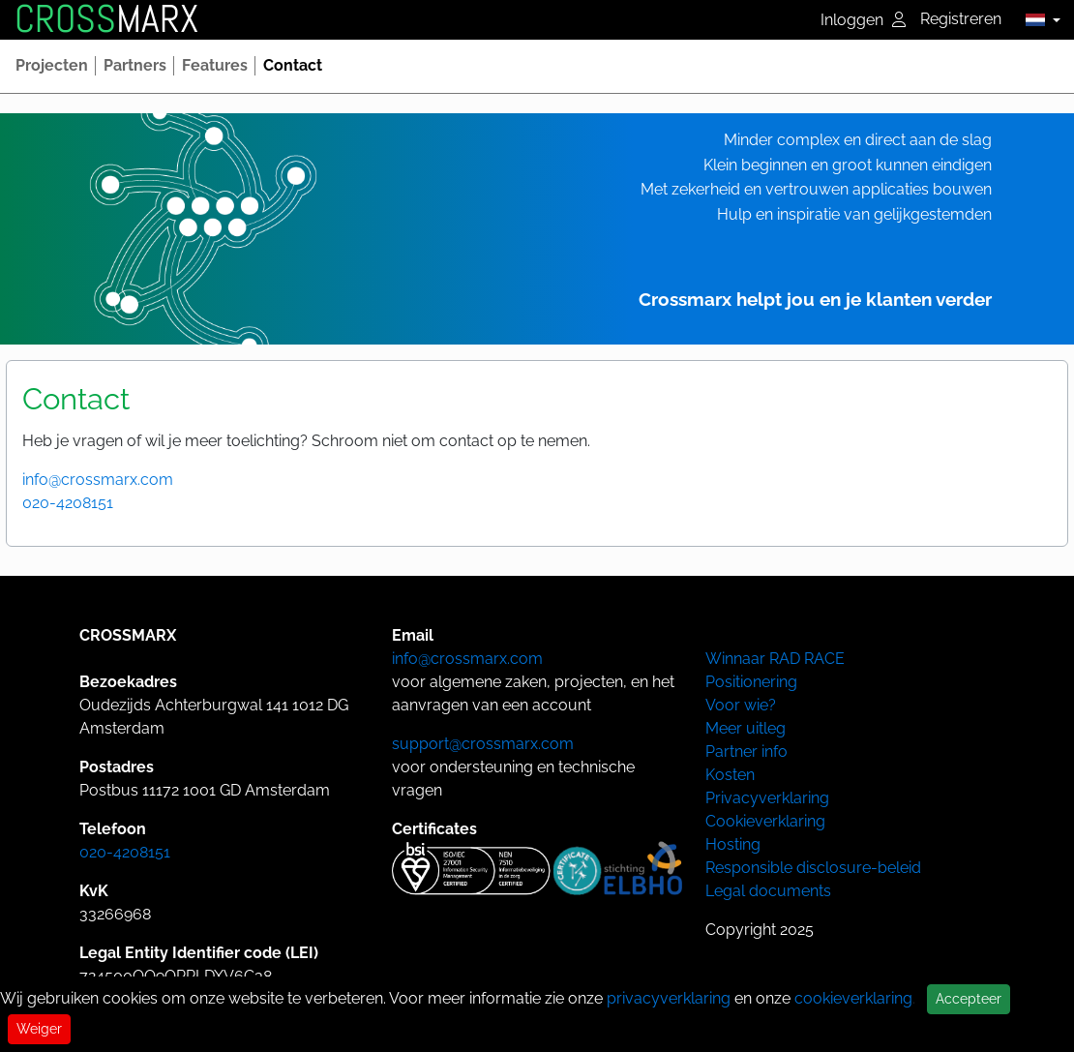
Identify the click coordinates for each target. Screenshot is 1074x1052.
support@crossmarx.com (483, 744)
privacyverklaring (669, 998)
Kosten (730, 775)
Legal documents (768, 891)
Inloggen (863, 20)
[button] (1037, 19)
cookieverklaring (853, 998)
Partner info (746, 751)
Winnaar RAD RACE (775, 658)
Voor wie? (740, 705)
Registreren (960, 19)
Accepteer (968, 999)
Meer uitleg (745, 728)
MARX (106, 19)
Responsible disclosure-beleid (813, 867)
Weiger (39, 1029)
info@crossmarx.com (97, 479)
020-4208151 (67, 503)
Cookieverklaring (765, 821)
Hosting (733, 844)
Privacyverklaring (767, 798)
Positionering (751, 682)
